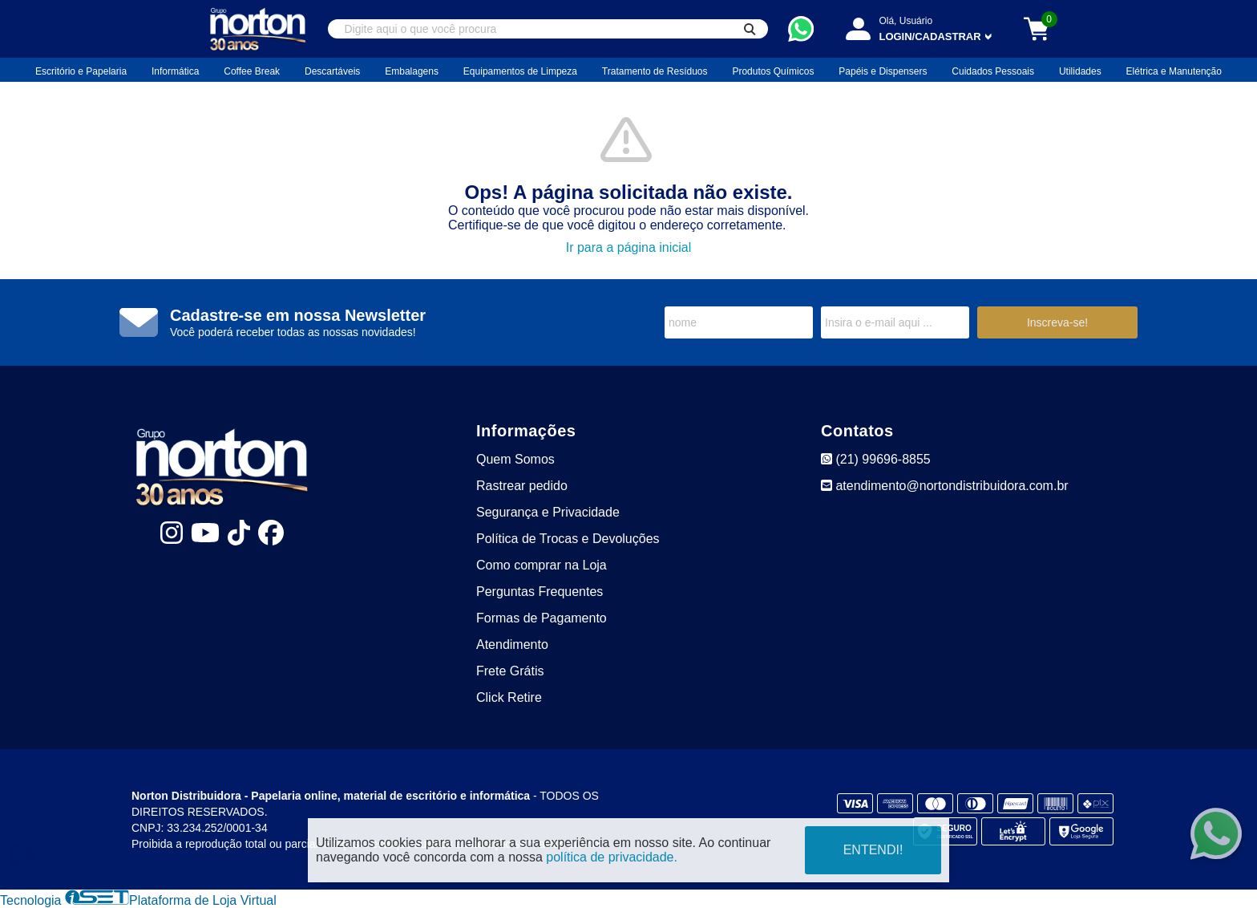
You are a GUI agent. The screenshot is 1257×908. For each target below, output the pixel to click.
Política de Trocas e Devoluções (568, 538)
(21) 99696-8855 (876, 459)
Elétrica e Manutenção (1174, 71)
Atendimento (512, 644)
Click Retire (509, 697)
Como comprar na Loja (541, 565)
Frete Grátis (510, 671)
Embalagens (412, 71)
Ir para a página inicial (629, 247)
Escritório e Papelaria (81, 71)
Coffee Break (252, 71)
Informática (175, 71)
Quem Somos (515, 459)
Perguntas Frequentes (539, 591)
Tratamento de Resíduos (655, 71)
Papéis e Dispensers (883, 71)
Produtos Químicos (773, 71)
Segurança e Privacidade (548, 512)
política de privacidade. (611, 857)
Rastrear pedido (522, 486)
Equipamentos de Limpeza (520, 71)
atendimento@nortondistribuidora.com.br (945, 486)
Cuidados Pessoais (993, 71)
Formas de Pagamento (541, 618)
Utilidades (1080, 71)
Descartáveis (332, 71)
